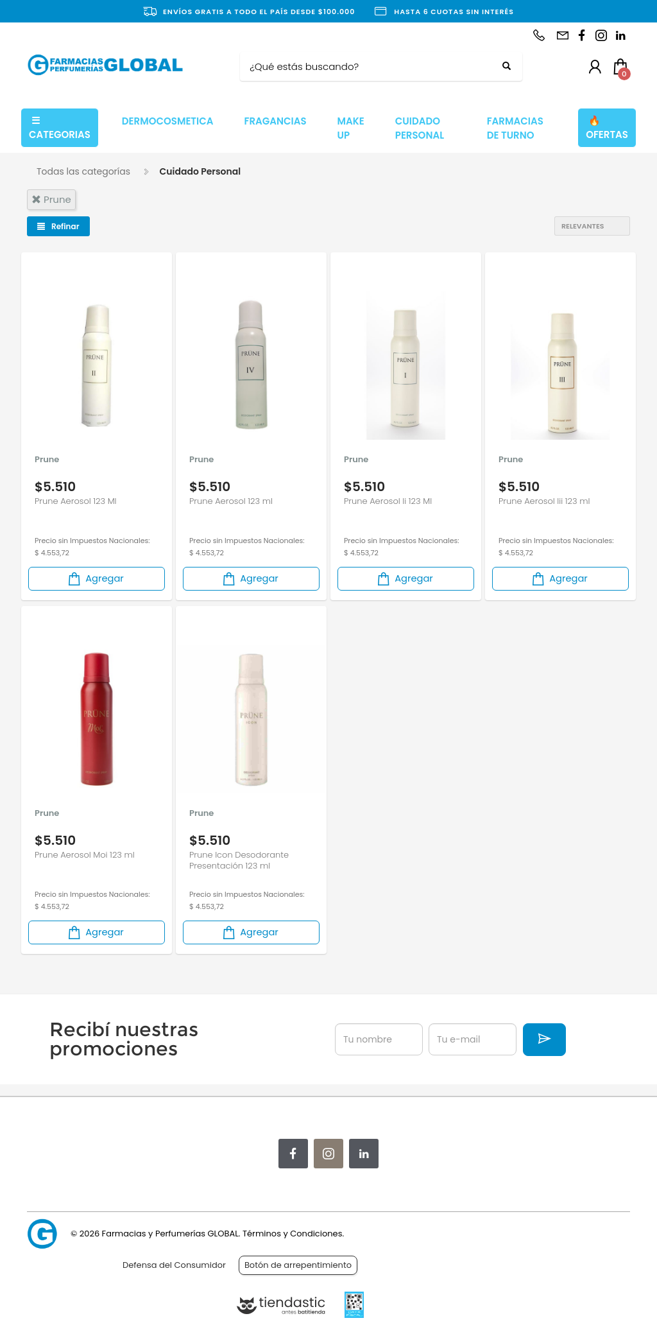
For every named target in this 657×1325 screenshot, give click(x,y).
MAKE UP (350, 128)
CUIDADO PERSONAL (419, 128)
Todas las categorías (83, 171)
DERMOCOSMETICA (168, 121)
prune (51, 199)
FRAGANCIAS (275, 121)
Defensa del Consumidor (174, 1265)
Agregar (95, 579)
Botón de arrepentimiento (298, 1265)
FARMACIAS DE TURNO (515, 128)
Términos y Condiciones (292, 1233)
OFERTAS (607, 128)
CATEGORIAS (59, 128)
